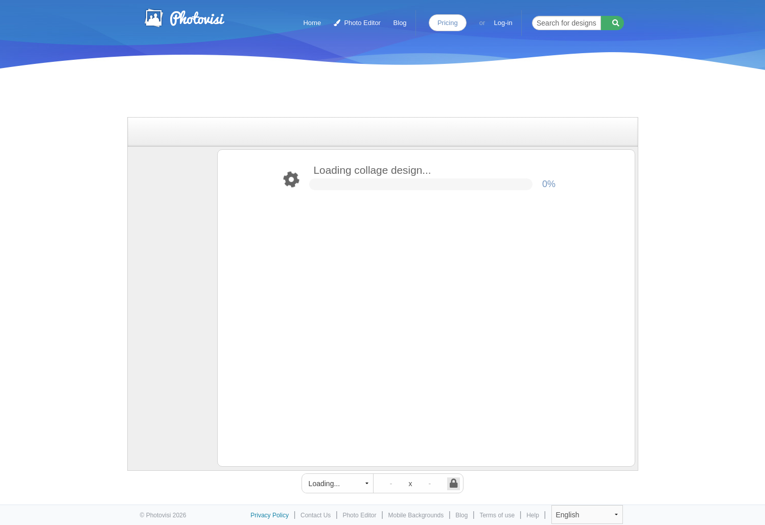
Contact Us (315, 515)
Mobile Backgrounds (416, 515)
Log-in (503, 23)
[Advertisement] (372, 93)
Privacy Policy (269, 515)
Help (532, 515)
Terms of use (497, 515)
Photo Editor (357, 23)
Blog (400, 23)
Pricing (447, 23)
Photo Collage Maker (184, 18)
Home (312, 23)
